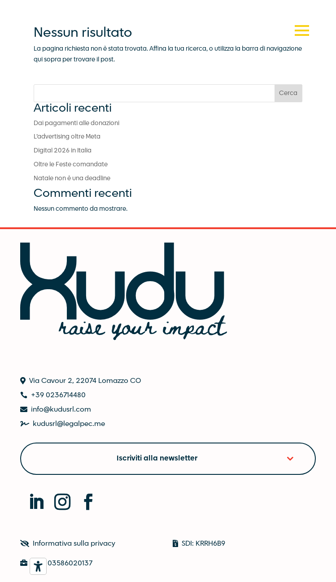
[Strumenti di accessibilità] (38, 566)
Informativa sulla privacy (74, 543)
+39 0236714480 (58, 395)
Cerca (288, 93)
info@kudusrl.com (61, 409)
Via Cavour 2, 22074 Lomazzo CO (85, 381)
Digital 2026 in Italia (63, 151)
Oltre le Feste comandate (71, 165)
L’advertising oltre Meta (67, 137)
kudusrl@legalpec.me (69, 424)
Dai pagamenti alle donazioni (76, 123)
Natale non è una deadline (72, 178)
